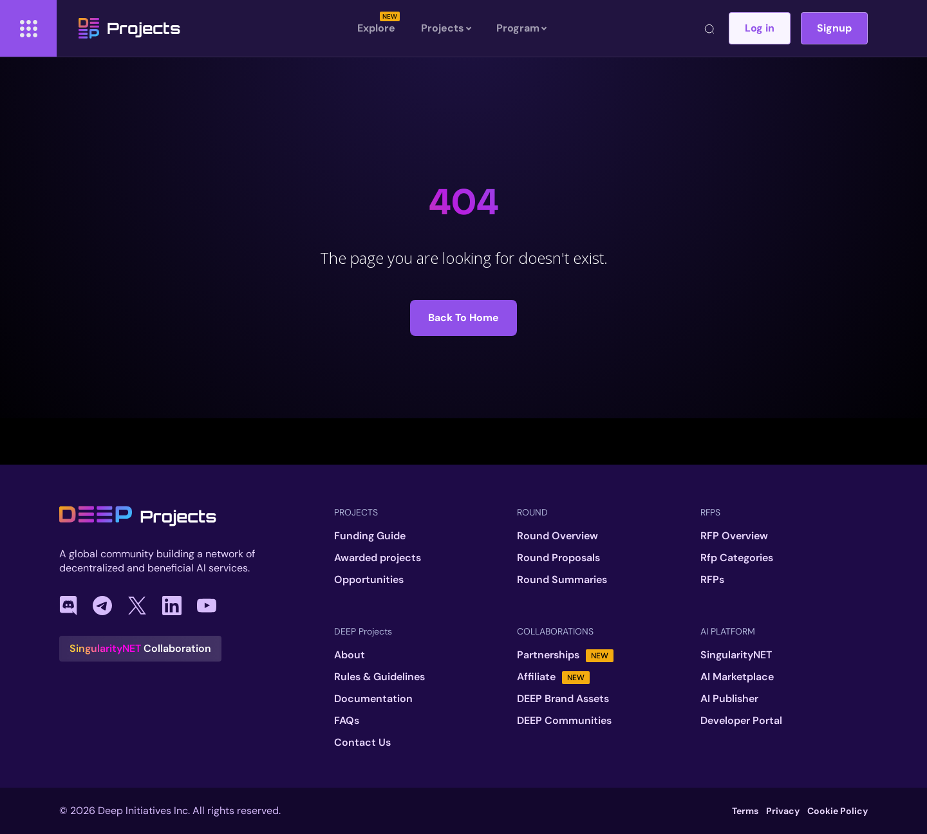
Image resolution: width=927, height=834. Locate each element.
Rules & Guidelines (379, 677)
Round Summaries (562, 579)
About (349, 655)
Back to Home (463, 317)
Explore (376, 28)
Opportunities (369, 579)
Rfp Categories (736, 557)
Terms (745, 811)
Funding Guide (370, 536)
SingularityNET (736, 655)
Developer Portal (741, 720)
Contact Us (362, 742)
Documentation (373, 698)
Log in (759, 28)
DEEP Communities (564, 720)
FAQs (346, 720)
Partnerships (565, 655)
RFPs (712, 579)
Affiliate (553, 677)
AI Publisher (729, 698)
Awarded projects (377, 557)
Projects (129, 28)
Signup (834, 28)
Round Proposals (558, 557)
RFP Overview (734, 536)
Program (521, 28)
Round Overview (557, 536)
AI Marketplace (737, 677)
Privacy (783, 811)
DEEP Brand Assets (563, 698)
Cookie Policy (837, 811)
